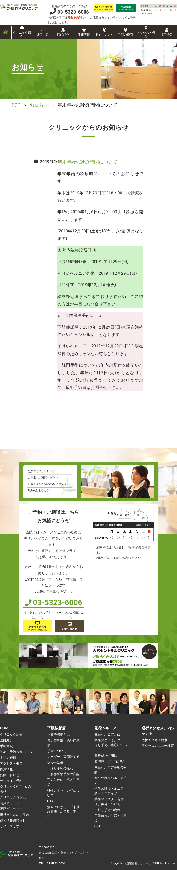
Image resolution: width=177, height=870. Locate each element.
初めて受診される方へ (16, 752)
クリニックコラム (13, 797)
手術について (57, 751)
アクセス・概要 (146, 34)
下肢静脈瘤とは (58, 734)
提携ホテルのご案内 (14, 815)
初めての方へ (105, 34)
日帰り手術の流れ (60, 768)
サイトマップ (9, 826)
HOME (5, 728)
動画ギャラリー (11, 809)
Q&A (50, 801)
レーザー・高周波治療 (63, 757)
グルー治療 (55, 762)
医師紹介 (63, 34)
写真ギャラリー (11, 803)
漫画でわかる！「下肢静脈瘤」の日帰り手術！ (63, 811)
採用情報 (167, 34)
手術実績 (84, 34)
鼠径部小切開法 (105, 756)
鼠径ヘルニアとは (107, 734)
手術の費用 (125, 34)
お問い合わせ (9, 775)
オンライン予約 (11, 781)
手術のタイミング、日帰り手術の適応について (110, 745)
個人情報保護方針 (13, 820)
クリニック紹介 (22, 34)
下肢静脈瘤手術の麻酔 (63, 774)
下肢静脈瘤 (56, 728)
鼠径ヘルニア (105, 728)
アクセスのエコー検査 (158, 745)
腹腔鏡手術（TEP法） (110, 761)
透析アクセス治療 (154, 740)
